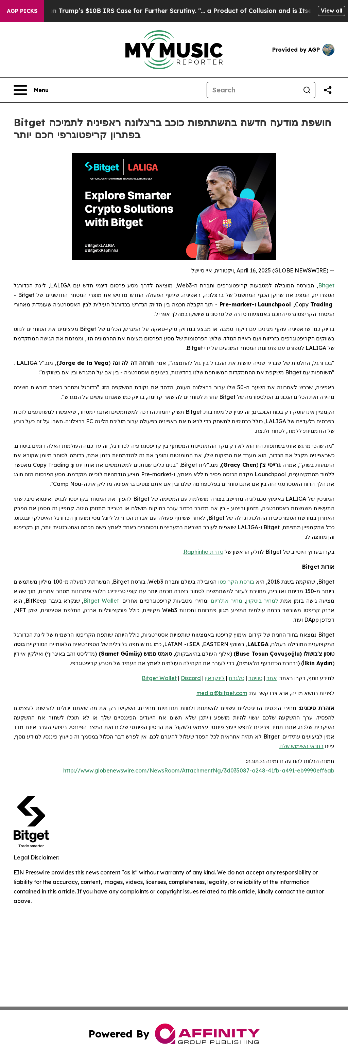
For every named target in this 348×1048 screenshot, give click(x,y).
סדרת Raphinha (203, 551)
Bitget (326, 285)
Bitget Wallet (101, 600)
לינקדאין (215, 678)
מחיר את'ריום (226, 600)
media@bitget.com (221, 693)
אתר (271, 678)
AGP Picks (22, 10)
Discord (191, 678)
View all (331, 10)
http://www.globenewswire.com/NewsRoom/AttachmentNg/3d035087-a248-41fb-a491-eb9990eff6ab (198, 770)
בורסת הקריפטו (236, 581)
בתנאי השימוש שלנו (301, 746)
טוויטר (255, 678)
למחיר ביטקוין (262, 600)
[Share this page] (327, 90)
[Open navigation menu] (31, 90)
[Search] (253, 90)
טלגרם (236, 678)
